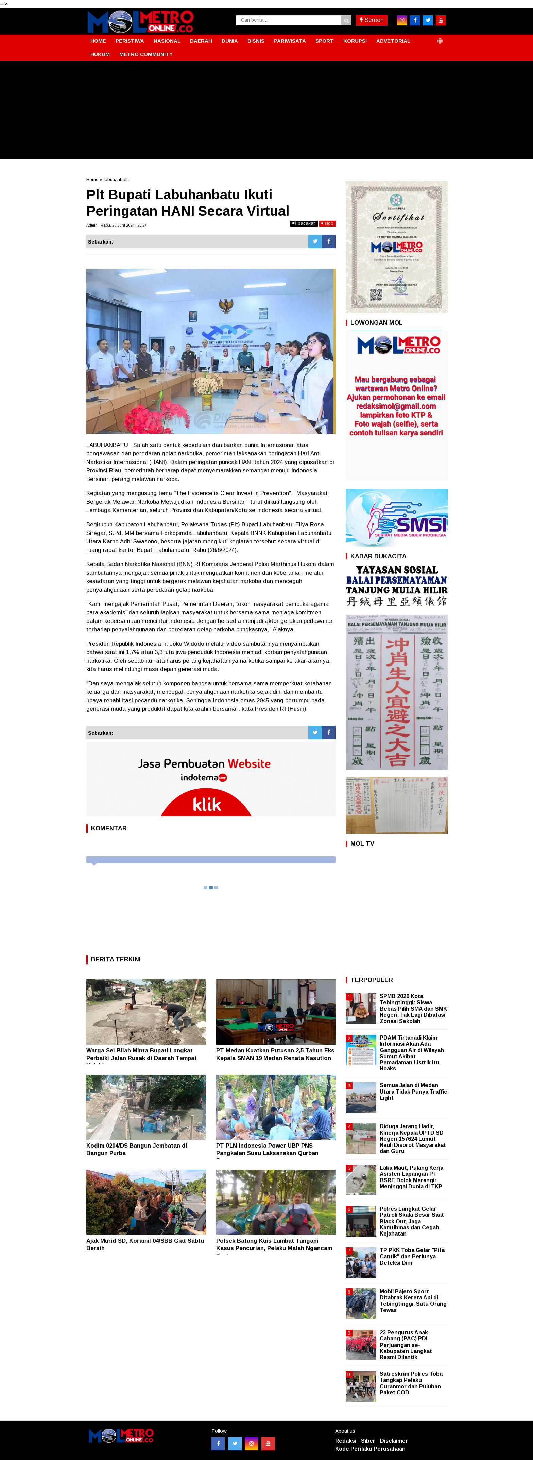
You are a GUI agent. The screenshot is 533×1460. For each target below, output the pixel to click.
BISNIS (255, 41)
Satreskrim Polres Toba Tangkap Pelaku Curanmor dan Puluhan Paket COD (411, 1383)
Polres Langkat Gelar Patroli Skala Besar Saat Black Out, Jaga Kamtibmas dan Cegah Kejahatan (412, 1221)
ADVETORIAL (393, 41)
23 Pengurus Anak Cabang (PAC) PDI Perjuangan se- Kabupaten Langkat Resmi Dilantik (406, 1345)
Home (92, 179)
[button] (439, 38)
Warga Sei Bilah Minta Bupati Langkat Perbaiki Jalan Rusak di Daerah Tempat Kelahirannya (141, 1058)
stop (327, 223)
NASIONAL (167, 41)
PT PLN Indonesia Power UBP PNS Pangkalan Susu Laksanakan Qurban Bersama (267, 1153)
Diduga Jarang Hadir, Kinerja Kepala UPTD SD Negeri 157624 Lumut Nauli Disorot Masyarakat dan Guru (413, 1138)
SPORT (324, 41)
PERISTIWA (130, 41)
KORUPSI (355, 41)
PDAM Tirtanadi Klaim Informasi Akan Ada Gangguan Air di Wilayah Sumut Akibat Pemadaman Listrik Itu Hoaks (412, 1053)
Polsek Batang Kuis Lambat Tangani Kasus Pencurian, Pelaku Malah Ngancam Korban (274, 1248)
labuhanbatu (116, 179)
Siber (368, 1441)
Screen (372, 20)
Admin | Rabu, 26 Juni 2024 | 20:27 (116, 225)
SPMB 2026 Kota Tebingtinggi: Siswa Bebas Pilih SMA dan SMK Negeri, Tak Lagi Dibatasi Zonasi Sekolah (413, 1008)
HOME (98, 41)
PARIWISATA (290, 41)
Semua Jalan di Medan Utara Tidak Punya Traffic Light (413, 1091)
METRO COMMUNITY (146, 54)
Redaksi (345, 1441)
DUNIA (230, 41)
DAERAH (201, 41)
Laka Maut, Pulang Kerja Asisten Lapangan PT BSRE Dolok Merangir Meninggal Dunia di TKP (411, 1177)
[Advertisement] (266, 111)
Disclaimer (394, 1441)
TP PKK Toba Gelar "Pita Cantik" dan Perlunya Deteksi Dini (412, 1256)
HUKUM (100, 54)
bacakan (304, 223)
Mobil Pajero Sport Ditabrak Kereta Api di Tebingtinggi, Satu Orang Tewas (413, 1300)
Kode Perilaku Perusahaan (370, 1449)
